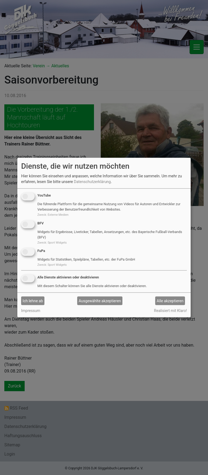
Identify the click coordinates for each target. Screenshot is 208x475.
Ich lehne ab (33, 300)
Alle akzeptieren (170, 300)
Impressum (30, 310)
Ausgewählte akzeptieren (100, 300)
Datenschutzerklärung (92, 182)
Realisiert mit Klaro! (170, 310)
